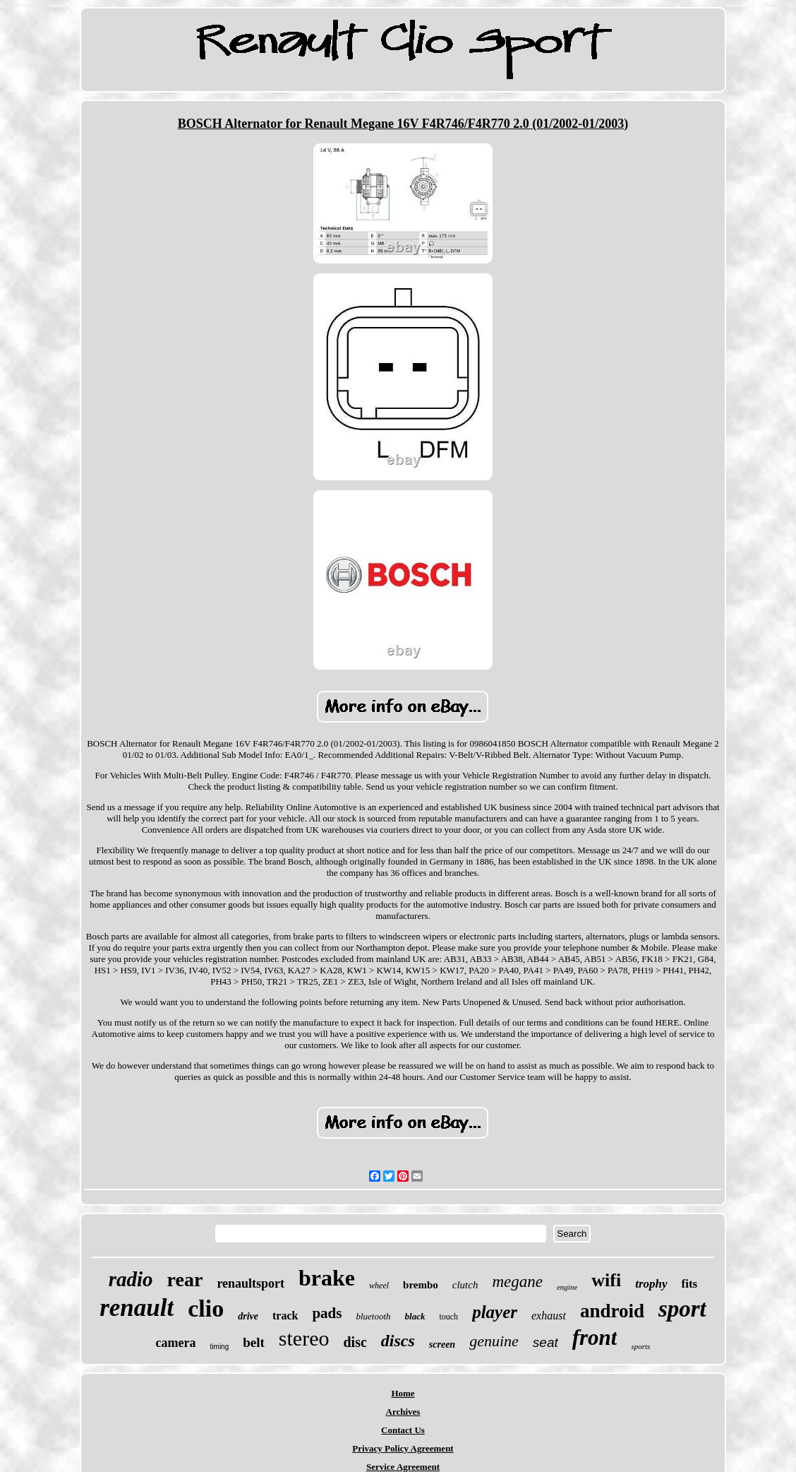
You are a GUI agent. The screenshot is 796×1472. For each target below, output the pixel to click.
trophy (651, 1283)
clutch (465, 1284)
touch (448, 1317)
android (612, 1311)
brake (326, 1277)
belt (254, 1342)
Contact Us (403, 1430)
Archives (403, 1411)
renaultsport (250, 1283)
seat (545, 1342)
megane (517, 1281)
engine (567, 1287)
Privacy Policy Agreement (402, 1448)
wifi (606, 1280)
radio (131, 1279)
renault (137, 1308)
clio (206, 1308)
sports (640, 1346)
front (594, 1337)
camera (176, 1343)
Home (402, 1393)
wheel (379, 1285)
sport (682, 1309)
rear (185, 1279)
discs (398, 1340)
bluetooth (373, 1316)
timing (219, 1347)
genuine (494, 1341)
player (494, 1312)
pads (327, 1313)
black (415, 1316)
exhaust (548, 1316)
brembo (420, 1284)
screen (442, 1344)
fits (690, 1283)
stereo (304, 1338)
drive (248, 1316)
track (285, 1316)
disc (354, 1342)
